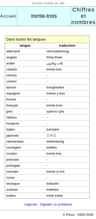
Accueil (8, 16)
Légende (30, 204)
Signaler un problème (56, 204)
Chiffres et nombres (83, 16)
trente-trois (44, 16)
